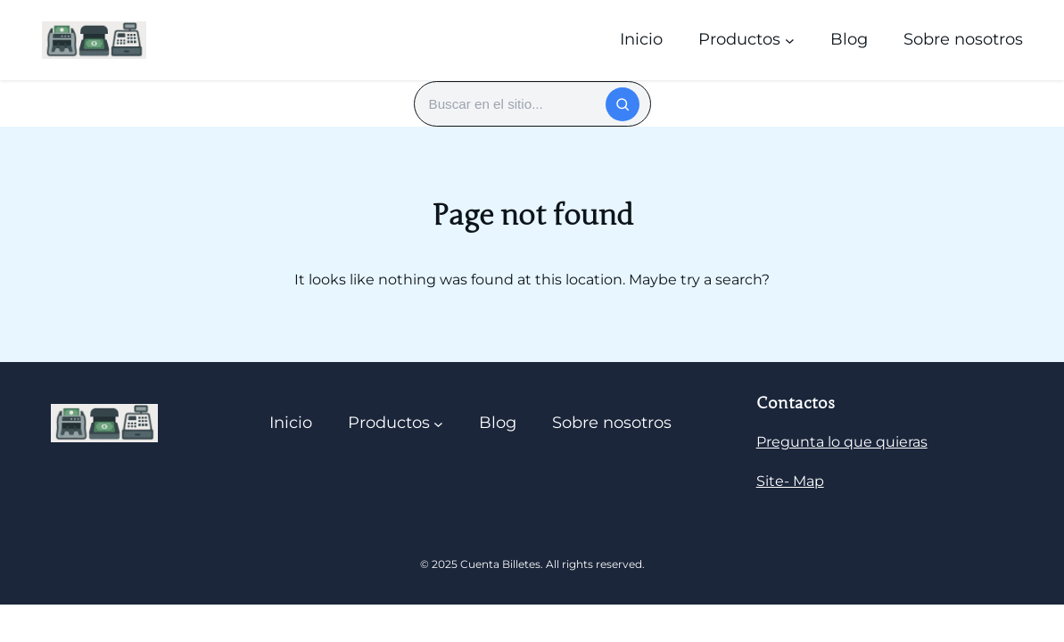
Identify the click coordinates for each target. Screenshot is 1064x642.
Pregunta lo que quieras (842, 441)
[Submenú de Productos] (790, 40)
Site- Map (790, 481)
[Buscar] (622, 104)
